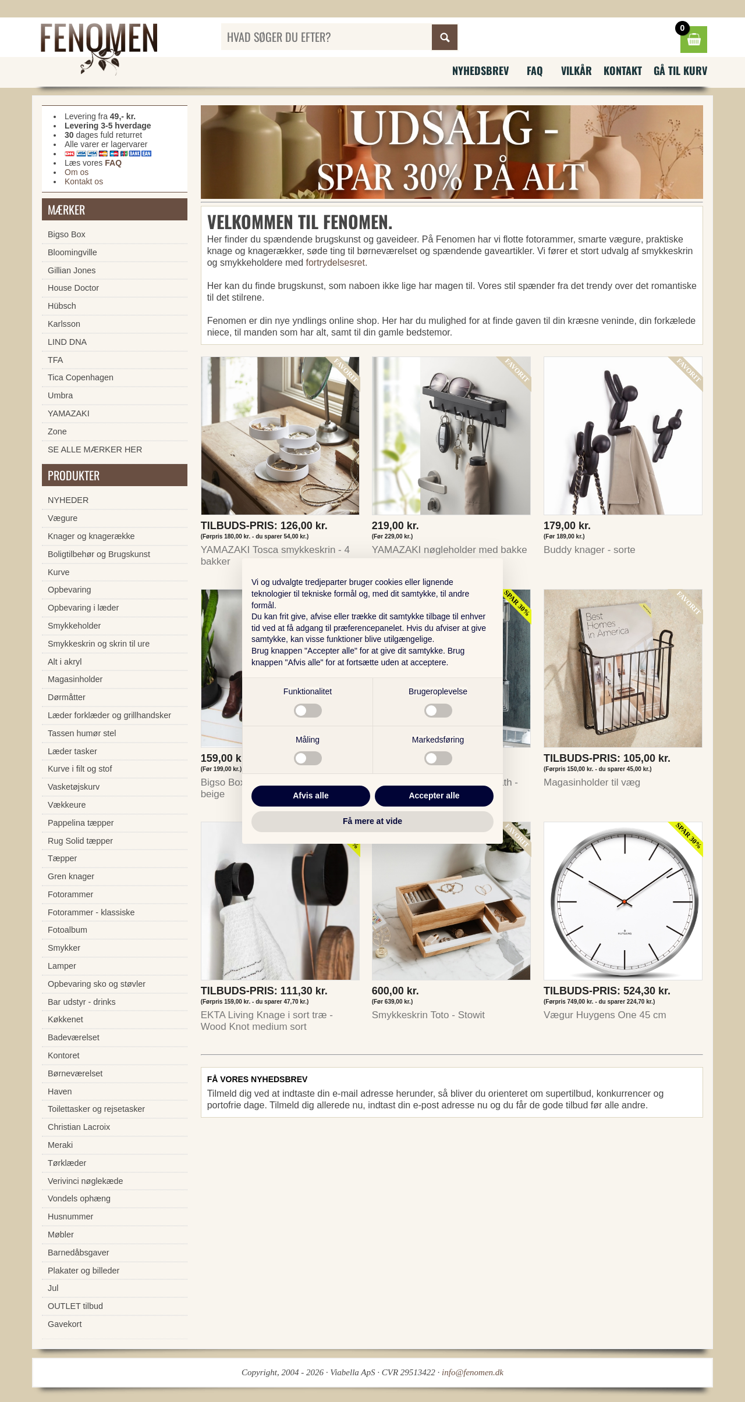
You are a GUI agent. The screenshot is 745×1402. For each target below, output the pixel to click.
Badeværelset (74, 1037)
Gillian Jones (71, 270)
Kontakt (623, 70)
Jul (53, 1288)
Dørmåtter (67, 697)
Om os (76, 172)
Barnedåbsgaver (78, 1252)
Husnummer (70, 1216)
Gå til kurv (680, 70)
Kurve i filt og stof (80, 768)
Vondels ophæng (79, 1198)
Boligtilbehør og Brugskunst (99, 554)
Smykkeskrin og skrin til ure (99, 643)
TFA (55, 360)
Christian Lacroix (79, 1127)
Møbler (61, 1234)
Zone (57, 431)
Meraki (60, 1145)
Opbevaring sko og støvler (97, 984)
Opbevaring (69, 589)
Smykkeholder (74, 625)
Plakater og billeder (83, 1270)
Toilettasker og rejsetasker (96, 1109)
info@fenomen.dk (472, 1372)
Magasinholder (75, 679)
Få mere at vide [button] (372, 821)
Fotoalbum (67, 929)
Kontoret (63, 1055)
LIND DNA (67, 342)
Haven (60, 1091)
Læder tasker (72, 751)
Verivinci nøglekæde (85, 1181)
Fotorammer (70, 894)
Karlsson (64, 324)
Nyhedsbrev (480, 70)
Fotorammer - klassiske (91, 912)
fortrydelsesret (335, 262)
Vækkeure (67, 804)
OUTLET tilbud (75, 1306)
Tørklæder (67, 1163)
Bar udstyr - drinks (82, 1002)
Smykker (64, 947)
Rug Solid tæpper (80, 841)
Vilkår (576, 70)
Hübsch (62, 306)
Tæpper (62, 858)
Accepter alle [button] (434, 795)
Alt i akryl (64, 661)
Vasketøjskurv (74, 786)
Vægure (62, 518)
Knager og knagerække (91, 536)
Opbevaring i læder (83, 607)
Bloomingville (72, 252)
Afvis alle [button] (310, 795)
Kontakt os (84, 181)
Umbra (60, 395)
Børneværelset (75, 1073)
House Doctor (73, 287)
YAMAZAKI (69, 413)
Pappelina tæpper (81, 822)
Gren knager (71, 876)
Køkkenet (65, 1019)
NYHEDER (68, 500)
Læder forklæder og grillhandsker (109, 715)
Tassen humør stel (82, 733)
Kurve (59, 572)
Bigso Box (67, 234)
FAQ (535, 70)
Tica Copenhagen (80, 377)
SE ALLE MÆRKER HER (95, 449)
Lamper (62, 966)
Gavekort (64, 1324)
